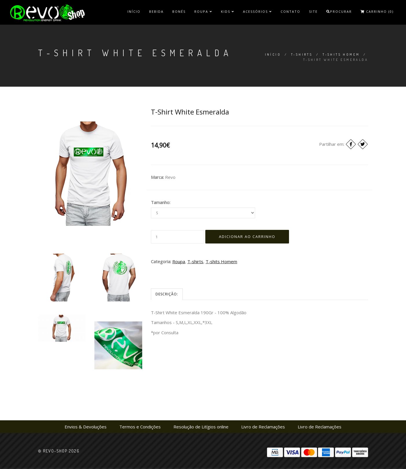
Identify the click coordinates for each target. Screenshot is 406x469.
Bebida (156, 11)
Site (313, 11)
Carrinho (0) (377, 11)
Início (133, 11)
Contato (290, 11)
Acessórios (257, 11)
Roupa (203, 11)
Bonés (179, 11)
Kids (227, 11)
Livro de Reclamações (263, 427)
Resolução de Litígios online (200, 427)
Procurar (339, 11)
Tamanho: (160, 202)
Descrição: (167, 294)
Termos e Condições (140, 427)
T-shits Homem (341, 54)
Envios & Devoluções (86, 427)
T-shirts (301, 54)
